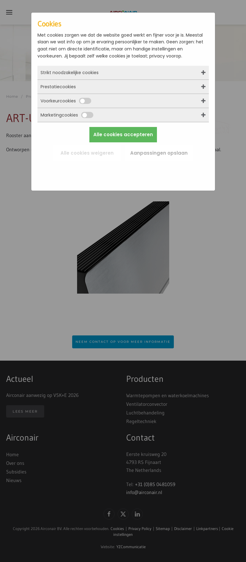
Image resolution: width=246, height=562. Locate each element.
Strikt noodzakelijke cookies (70, 72)
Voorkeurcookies (66, 101)
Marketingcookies (67, 115)
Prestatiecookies (58, 87)
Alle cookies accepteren (123, 134)
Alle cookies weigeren (87, 153)
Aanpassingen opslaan (159, 153)
